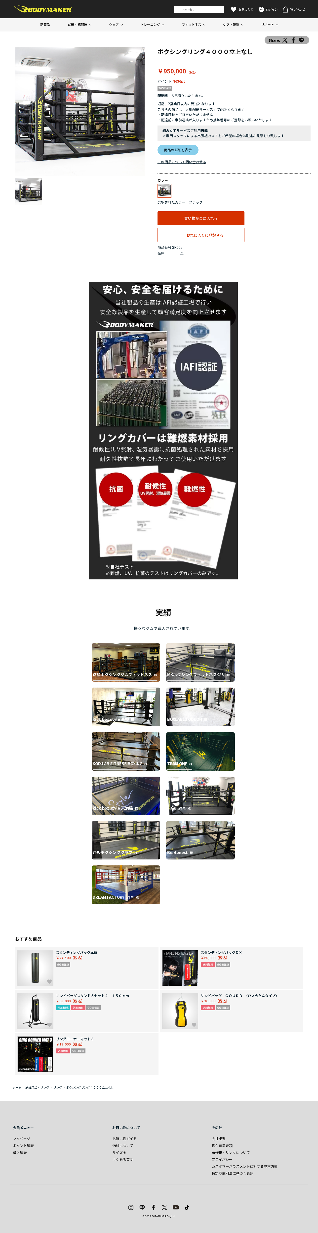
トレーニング (150, 24)
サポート (267, 24)
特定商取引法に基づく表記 (232, 1173)
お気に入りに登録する (205, 235)
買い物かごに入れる (201, 218)
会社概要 (219, 1138)
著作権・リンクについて (231, 1152)
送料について (122, 1145)
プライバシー (222, 1159)
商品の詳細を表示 (178, 149)
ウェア (114, 24)
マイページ (21, 1138)
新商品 (45, 24)
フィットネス (191, 24)
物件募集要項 (222, 1145)
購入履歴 (20, 1152)
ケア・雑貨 (231, 24)
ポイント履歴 (23, 1145)
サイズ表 (119, 1152)
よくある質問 (122, 1159)
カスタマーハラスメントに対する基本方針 (245, 1166)
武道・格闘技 (77, 24)
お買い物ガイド (124, 1138)
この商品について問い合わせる (182, 161)
